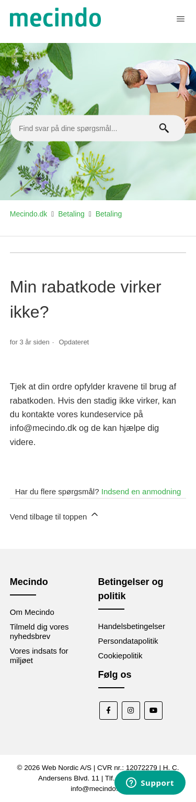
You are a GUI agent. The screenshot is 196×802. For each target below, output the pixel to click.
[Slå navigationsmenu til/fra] (180, 19)
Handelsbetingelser (131, 626)
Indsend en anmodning (141, 491)
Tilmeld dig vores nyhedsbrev (39, 631)
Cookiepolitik (120, 655)
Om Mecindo (32, 612)
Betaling (71, 214)
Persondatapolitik (128, 640)
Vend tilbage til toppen (55, 515)
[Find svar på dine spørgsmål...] (98, 128)
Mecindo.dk (29, 214)
